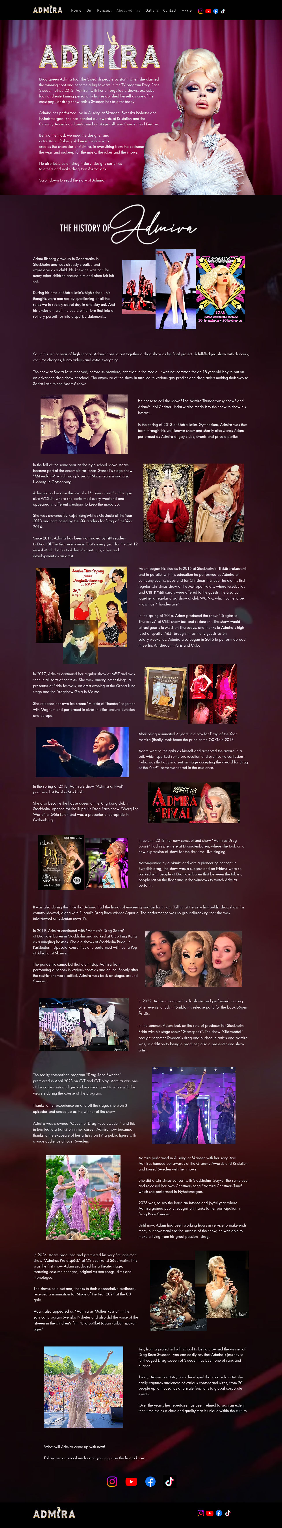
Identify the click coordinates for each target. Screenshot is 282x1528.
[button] (186, 11)
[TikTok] (223, 11)
